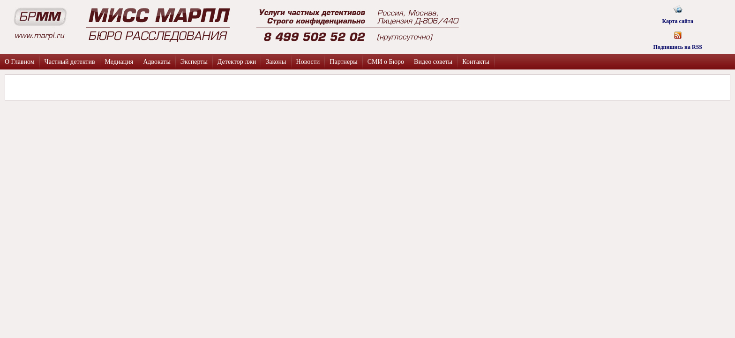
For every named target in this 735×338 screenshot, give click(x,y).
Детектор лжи (237, 61)
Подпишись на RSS (677, 38)
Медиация (119, 61)
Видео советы (433, 61)
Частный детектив (70, 61)
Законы (276, 61)
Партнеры (343, 61)
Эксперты (194, 61)
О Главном (20, 61)
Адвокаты (157, 61)
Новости (308, 61)
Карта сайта (677, 12)
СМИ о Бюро (386, 61)
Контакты (475, 61)
